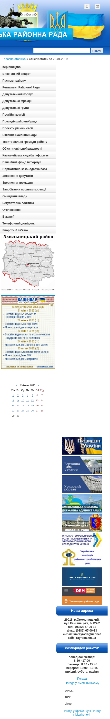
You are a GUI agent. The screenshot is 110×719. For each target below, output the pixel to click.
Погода (82, 678)
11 (27, 400)
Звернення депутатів (17, 176)
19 (32, 405)
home (87, 6)
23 (18, 410)
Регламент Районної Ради (21, 87)
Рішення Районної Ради (19, 135)
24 (22, 410)
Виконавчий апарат (16, 74)
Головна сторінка (14, 59)
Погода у (82, 683)
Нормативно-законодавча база (24, 169)
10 (22, 400)
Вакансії (8, 216)
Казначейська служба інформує (25, 155)
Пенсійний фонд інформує (21, 162)
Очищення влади (14, 196)
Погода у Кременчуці (77, 711)
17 (22, 405)
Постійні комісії (13, 114)
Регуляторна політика (18, 203)
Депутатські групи (15, 108)
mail (97, 6)
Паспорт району (14, 80)
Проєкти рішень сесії (17, 128)
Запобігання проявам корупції (24, 189)
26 (32, 410)
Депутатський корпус (17, 94)
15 (13, 405)
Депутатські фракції (16, 101)
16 (18, 405)
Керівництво (11, 67)
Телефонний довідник (18, 223)
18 (27, 405)
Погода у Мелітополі (87, 712)
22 (13, 410)
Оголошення (11, 210)
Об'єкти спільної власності (22, 148)
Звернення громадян (17, 182)
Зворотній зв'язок (15, 230)
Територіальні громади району (24, 142)
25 (27, 410)
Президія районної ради (20, 121)
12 (32, 400)
